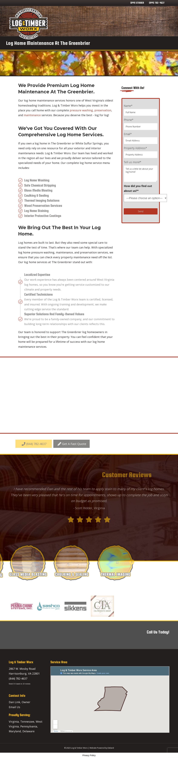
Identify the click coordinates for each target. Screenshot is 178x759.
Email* (141, 138)
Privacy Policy (89, 755)
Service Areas (122, 23)
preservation (102, 110)
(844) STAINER (137, 2)
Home (88, 23)
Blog (137, 23)
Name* (141, 110)
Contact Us (149, 23)
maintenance (32, 115)
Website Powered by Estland (102, 748)
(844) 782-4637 (157, 2)
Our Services (103, 23)
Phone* (141, 124)
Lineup (164, 23)
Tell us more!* (141, 171)
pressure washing (81, 110)
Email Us (14, 707)
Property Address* (141, 152)
